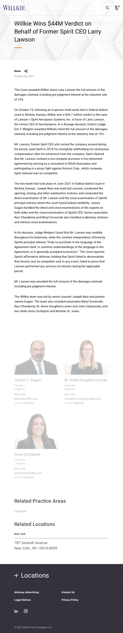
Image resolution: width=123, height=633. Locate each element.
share (26, 71)
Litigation (20, 513)
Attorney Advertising (26, 592)
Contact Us (68, 592)
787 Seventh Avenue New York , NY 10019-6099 (35, 548)
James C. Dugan (27, 382)
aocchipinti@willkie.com (28, 475)
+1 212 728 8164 (74, 406)
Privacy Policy (70, 600)
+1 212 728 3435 (24, 480)
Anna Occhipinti (27, 457)
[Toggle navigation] (117, 8)
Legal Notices (22, 600)
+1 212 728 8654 (24, 406)
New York (19, 397)
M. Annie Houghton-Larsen (86, 382)
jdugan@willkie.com (25, 401)
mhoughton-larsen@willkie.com (82, 401)
